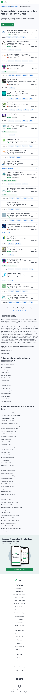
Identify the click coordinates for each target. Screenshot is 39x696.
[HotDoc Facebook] (16, 679)
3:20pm (12, 87)
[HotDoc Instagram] (22, 679)
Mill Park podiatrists (5, 377)
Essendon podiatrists (6, 375)
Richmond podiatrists (6, 385)
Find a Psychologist (19, 603)
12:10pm (25, 75)
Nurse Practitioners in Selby (7, 486)
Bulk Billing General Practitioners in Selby (10, 420)
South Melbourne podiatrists (7, 391)
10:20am (25, 120)
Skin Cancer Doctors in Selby (8, 517)
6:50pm (11, 254)
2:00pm (12, 109)
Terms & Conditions (19, 667)
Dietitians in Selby (5, 468)
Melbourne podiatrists (6, 401)
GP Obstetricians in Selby (7, 478)
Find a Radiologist (19, 616)
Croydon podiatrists (5, 388)
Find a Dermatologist (19, 613)
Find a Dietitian (19, 606)
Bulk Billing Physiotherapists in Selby (9, 423)
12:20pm (25, 269)
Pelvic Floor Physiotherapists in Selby (9, 502)
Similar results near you (19, 310)
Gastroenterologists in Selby (7, 473)
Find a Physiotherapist (19, 594)
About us (19, 657)
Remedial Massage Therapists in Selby (10, 515)
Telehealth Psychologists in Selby (8, 431)
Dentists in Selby (5, 460)
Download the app (19, 569)
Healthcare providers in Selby (8, 531)
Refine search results (7, 24)
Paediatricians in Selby (6, 499)
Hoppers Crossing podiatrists (7, 364)
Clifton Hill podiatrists (6, 380)
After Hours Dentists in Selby (8, 413)
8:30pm (22, 37)
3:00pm (18, 50)
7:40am (17, 302)
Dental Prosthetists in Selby (7, 457)
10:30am (11, 50)
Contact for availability (19, 168)
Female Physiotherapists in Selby (8, 436)
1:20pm (18, 146)
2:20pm (19, 109)
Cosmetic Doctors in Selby (7, 449)
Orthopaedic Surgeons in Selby (8, 494)
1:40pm (25, 146)
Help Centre (19, 622)
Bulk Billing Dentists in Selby (7, 418)
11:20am (11, 269)
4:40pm (25, 198)
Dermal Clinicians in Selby (7, 462)
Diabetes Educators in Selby (7, 465)
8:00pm (8, 37)
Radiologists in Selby (5, 512)
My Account (19, 619)
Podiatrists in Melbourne (6, 350)
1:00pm (25, 61)
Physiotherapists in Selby (7, 504)
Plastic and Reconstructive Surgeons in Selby (11, 507)
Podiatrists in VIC (14, 6)
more (35, 37)
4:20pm (18, 198)
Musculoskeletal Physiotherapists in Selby (10, 483)
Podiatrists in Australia (5, 6)
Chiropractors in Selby (6, 444)
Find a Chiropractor (19, 600)
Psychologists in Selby (6, 510)
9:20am (11, 120)
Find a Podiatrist (19, 597)
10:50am (18, 291)
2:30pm (18, 98)
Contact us (19, 664)
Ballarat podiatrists (5, 396)
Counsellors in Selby (5, 452)
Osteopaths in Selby (5, 496)
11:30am (11, 243)
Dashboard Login (19, 646)
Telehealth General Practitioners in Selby (10, 426)
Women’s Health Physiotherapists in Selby (11, 528)
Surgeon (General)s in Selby (7, 525)
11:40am (11, 75)
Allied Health (19, 637)
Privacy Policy (19, 670)
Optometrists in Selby (6, 491)
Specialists (19, 643)
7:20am (10, 302)
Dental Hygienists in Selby (7, 455)
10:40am (32, 120)
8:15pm (15, 37)
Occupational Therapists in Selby (8, 489)
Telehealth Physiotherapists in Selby (9, 428)
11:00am (11, 98)
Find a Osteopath (19, 610)
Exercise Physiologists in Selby (8, 470)
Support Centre (19, 649)
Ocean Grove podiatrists (6, 370)
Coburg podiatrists (5, 372)
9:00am (11, 291)
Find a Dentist (19, 591)
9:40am (18, 120)
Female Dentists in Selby (6, 434)
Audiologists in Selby (6, 441)
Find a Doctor (19, 588)
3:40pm (18, 209)
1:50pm (32, 269)
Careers (19, 661)
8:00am (24, 302)
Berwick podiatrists (5, 398)
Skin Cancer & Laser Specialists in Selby (10, 520)
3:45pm (12, 135)
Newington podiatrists (6, 393)
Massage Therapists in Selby (7, 481)
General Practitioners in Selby (8, 476)
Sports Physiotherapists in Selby (8, 523)
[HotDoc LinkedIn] (19, 679)
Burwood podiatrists (5, 383)
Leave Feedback (19, 625)
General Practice (19, 633)
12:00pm (11, 61)
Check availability (19, 232)
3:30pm (32, 98)
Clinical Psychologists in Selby (8, 447)
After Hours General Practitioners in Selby (11, 415)
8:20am (12, 198)
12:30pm (18, 61)
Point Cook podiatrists (6, 367)
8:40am (31, 302)
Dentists (19, 640)
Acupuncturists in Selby (6, 439)
